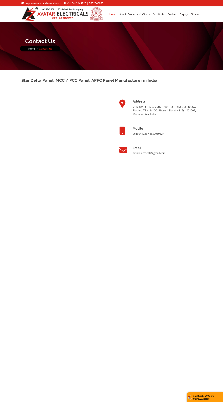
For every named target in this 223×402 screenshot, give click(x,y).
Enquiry (184, 14)
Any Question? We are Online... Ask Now (203, 397)
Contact (172, 14)
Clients (146, 14)
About (122, 14)
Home (112, 14)
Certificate (159, 14)
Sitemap (195, 14)
